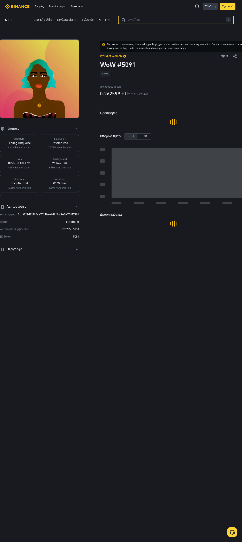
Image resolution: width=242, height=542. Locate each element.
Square (77, 6)
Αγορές (39, 6)
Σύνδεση (210, 6)
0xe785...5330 (70, 229)
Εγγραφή (227, 6)
